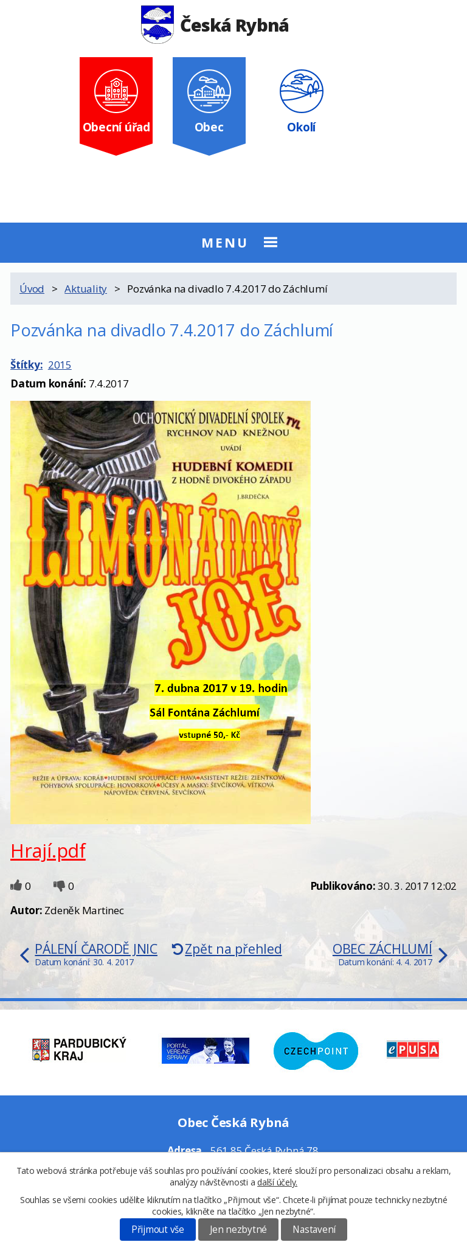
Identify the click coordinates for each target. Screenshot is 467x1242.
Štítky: (26, 365)
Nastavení (314, 1229)
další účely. (277, 1182)
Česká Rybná (215, 24)
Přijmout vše (157, 1229)
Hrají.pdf (48, 850)
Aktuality (85, 289)
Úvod (31, 289)
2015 (60, 365)
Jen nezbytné (238, 1229)
